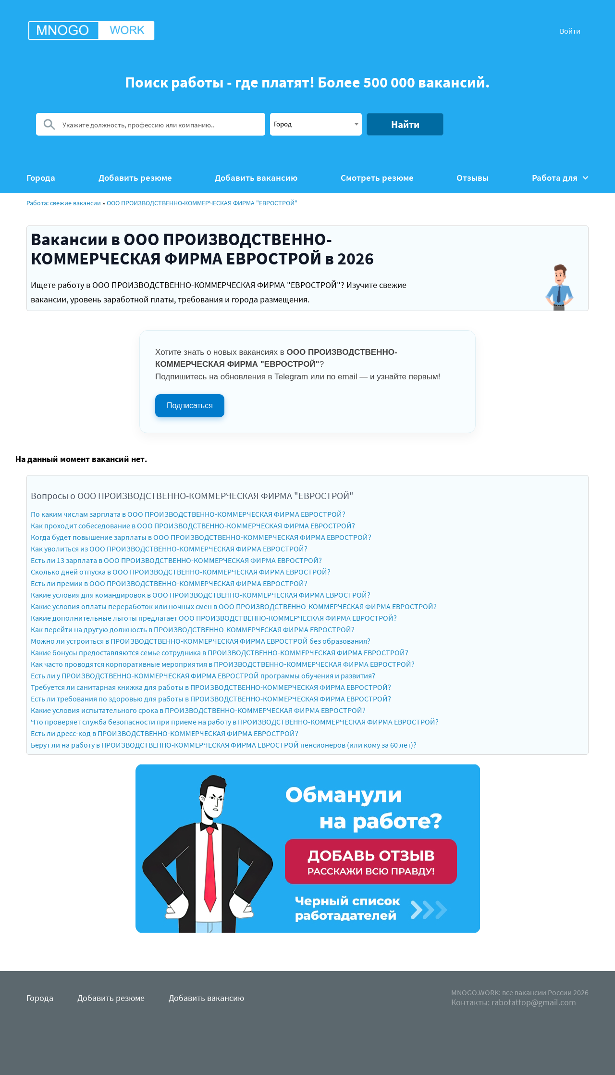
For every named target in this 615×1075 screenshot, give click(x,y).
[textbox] (316, 123)
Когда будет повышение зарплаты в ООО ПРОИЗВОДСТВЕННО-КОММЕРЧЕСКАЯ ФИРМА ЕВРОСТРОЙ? (201, 537)
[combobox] (316, 124)
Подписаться (190, 405)
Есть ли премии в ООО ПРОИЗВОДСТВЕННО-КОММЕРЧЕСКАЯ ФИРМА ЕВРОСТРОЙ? (169, 583)
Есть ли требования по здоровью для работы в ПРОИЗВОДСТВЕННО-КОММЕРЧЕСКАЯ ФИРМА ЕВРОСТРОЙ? (211, 698)
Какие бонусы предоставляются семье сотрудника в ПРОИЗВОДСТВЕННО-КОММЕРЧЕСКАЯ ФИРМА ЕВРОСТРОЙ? (219, 652)
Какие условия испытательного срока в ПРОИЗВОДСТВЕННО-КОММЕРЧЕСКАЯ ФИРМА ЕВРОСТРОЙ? (198, 710)
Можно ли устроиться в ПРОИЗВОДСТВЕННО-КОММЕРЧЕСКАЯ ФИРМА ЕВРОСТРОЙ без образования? (200, 641)
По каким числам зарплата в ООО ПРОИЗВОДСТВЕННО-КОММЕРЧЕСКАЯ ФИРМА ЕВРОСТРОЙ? (188, 514)
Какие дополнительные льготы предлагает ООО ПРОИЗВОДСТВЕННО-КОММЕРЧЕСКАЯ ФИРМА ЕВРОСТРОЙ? (214, 618)
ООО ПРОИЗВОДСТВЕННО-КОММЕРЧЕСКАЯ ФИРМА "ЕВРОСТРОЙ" (202, 203)
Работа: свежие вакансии (63, 203)
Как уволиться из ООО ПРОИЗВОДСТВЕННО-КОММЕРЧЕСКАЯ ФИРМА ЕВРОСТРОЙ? (169, 548)
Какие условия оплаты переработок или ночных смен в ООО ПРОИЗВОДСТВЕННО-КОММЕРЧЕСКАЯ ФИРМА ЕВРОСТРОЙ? (234, 606)
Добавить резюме (135, 177)
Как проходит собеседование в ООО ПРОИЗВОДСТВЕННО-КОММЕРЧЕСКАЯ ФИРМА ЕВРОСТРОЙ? (193, 525)
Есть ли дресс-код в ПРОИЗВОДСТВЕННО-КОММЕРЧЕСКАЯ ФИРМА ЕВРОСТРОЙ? (164, 733)
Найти (405, 124)
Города (40, 177)
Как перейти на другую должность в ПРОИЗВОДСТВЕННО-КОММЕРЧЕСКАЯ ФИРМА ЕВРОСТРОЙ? (193, 629)
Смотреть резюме (377, 177)
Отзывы (472, 177)
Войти (570, 31)
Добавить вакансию (256, 177)
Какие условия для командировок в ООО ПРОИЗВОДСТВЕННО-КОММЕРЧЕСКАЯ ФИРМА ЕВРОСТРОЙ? (200, 595)
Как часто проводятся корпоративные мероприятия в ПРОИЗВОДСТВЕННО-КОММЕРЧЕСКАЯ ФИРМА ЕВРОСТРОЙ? (223, 664)
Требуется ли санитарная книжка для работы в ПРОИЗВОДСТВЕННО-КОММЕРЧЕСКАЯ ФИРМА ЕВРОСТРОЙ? (211, 687)
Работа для (560, 177)
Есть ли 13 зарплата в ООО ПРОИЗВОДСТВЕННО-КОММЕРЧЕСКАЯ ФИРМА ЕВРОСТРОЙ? (176, 560)
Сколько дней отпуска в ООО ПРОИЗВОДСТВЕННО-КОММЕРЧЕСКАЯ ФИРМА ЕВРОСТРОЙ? (181, 571)
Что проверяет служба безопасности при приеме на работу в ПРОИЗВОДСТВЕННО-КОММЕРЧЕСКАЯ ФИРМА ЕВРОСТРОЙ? (235, 721)
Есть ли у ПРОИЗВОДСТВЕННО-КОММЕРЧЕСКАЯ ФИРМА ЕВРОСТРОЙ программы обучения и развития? (203, 675)
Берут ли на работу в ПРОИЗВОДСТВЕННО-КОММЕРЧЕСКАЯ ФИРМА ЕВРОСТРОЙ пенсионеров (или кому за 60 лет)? (224, 745)
